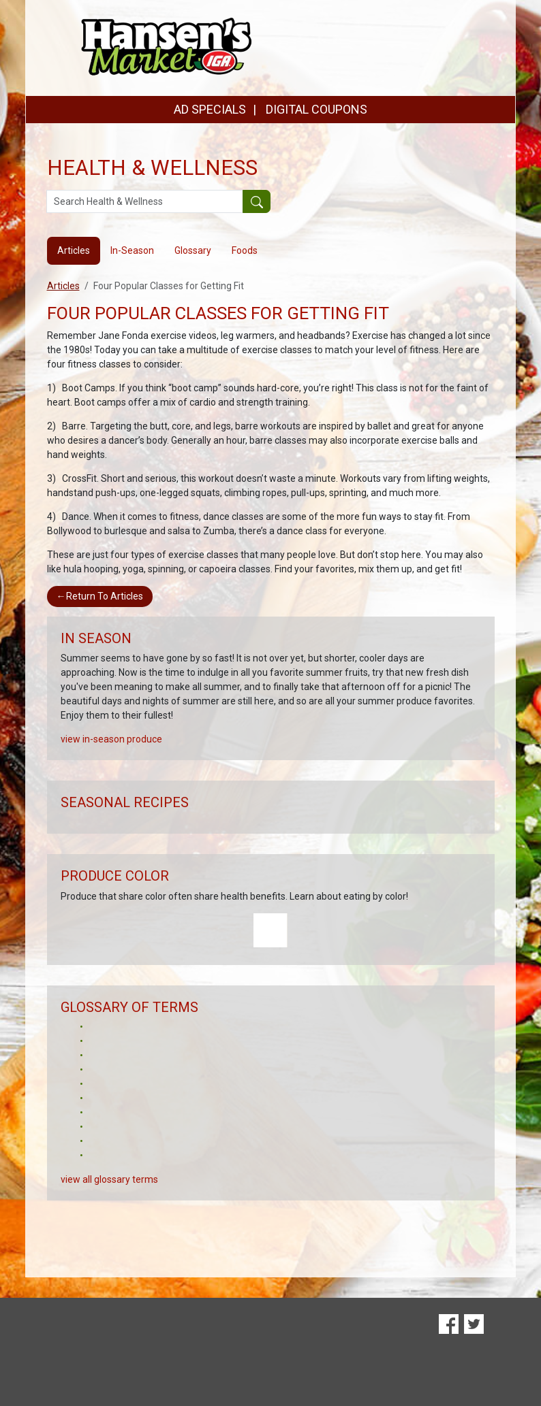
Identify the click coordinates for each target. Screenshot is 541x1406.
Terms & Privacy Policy (460, 1361)
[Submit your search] (256, 201)
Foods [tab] (245, 250)
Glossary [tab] (192, 250)
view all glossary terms (109, 1179)
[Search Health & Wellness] (145, 201)
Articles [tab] (73, 250)
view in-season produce (111, 739)
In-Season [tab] (132, 250)
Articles (63, 285)
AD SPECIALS (210, 109)
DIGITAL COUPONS (316, 109)
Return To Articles (100, 596)
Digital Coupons (57, 1329)
